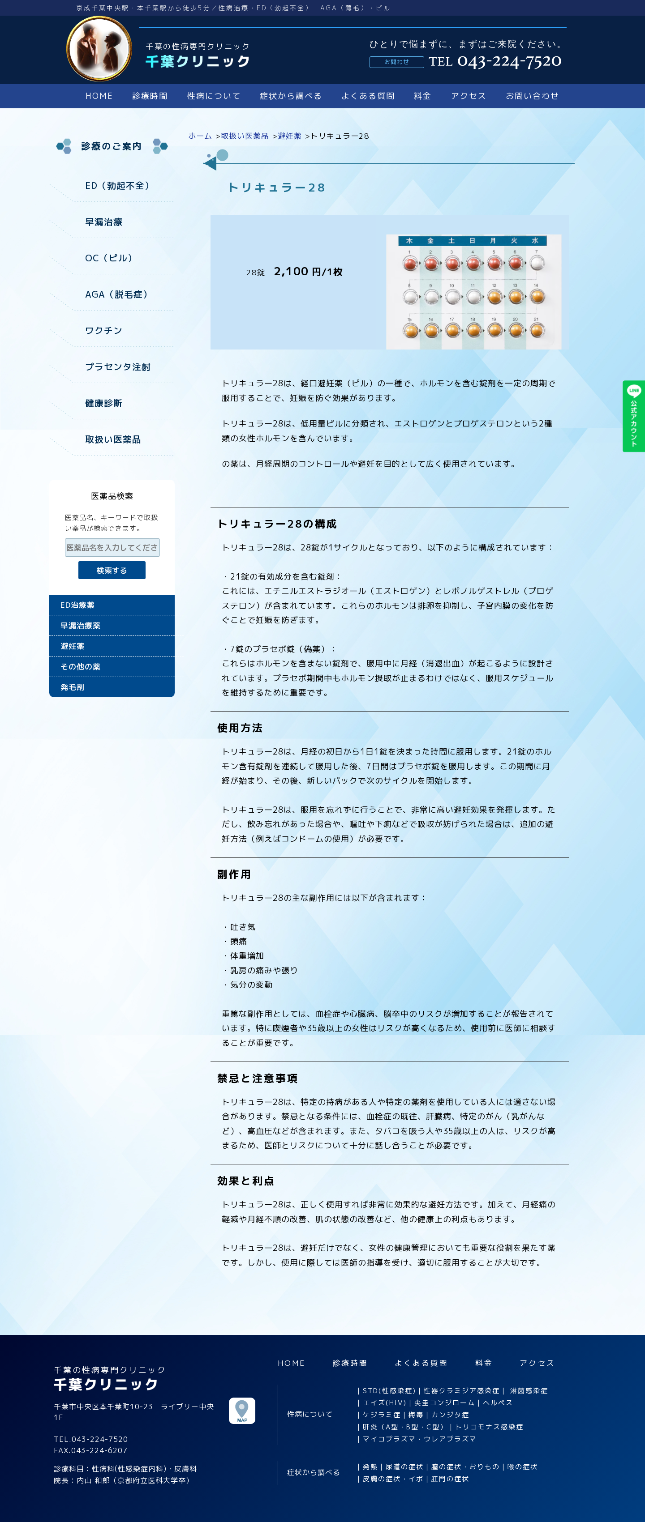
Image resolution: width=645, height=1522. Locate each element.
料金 (423, 96)
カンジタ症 (450, 1414)
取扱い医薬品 (113, 436)
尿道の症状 (405, 1466)
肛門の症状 (450, 1478)
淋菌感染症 (529, 1389)
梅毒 (416, 1414)
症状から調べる (291, 96)
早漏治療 (104, 221)
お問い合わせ (532, 96)
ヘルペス (498, 1402)
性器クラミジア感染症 (462, 1389)
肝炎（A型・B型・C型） (405, 1426)
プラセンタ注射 (118, 364)
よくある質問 (368, 96)
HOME (99, 96)
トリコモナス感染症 (489, 1426)
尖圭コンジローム (444, 1402)
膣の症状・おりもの (465, 1466)
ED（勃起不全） (119, 185)
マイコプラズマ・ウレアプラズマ (420, 1438)
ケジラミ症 (382, 1414)
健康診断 (104, 400)
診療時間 (150, 96)
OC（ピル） (111, 257)
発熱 (370, 1466)
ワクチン (104, 328)
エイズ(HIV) (385, 1402)
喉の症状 (522, 1466)
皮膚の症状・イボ (393, 1478)
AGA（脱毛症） (118, 292)
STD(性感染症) (389, 1389)
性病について (214, 96)
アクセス (469, 96)
